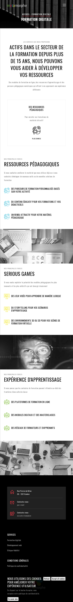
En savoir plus (13, 599)
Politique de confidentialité (17, 566)
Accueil (26, 14)
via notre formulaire (24, 515)
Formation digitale (14, 540)
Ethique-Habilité (13, 550)
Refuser (47, 578)
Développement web (14, 545)
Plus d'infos (36, 138)
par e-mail (20, 505)
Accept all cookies (58, 578)
